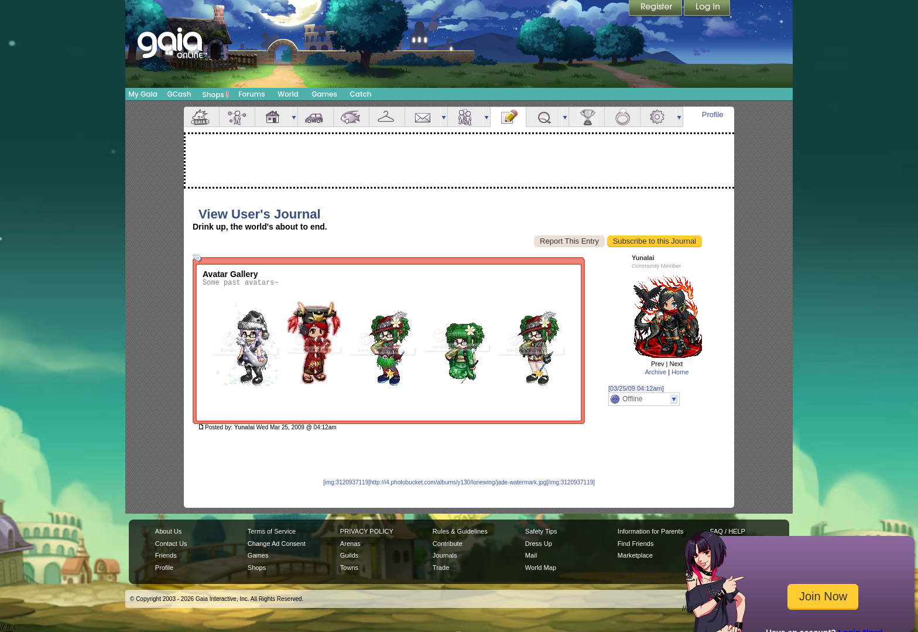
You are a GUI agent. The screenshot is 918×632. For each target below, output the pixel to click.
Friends (465, 117)
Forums (251, 94)
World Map (540, 567)
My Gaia (142, 94)
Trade (441, 567)
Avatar (237, 117)
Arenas (350, 543)
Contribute (448, 543)
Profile (713, 114)
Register (656, 9)
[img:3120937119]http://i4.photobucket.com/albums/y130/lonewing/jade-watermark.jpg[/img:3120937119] (459, 482)
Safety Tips (541, 531)
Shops (216, 94)
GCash (179, 94)
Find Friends (635, 543)
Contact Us (171, 543)
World (288, 94)
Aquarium (351, 117)
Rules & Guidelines (460, 531)
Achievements (586, 117)
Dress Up (538, 543)
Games (324, 94)
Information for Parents (650, 531)
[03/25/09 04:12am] (636, 388)
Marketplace (635, 555)
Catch (361, 94)
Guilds (349, 555)
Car (315, 117)
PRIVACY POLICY (366, 531)
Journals (445, 555)
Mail (422, 117)
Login (707, 9)
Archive (655, 371)
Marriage (622, 117)
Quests (543, 117)
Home (680, 371)
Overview (201, 117)
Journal (508, 117)
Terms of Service (272, 531)
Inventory (387, 117)
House (272, 117)
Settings (658, 117)
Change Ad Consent (277, 543)
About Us (168, 531)
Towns (349, 567)
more (293, 117)
